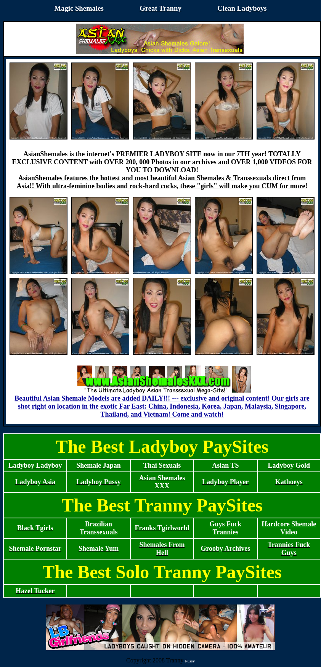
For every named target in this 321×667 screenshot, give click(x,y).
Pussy (190, 661)
